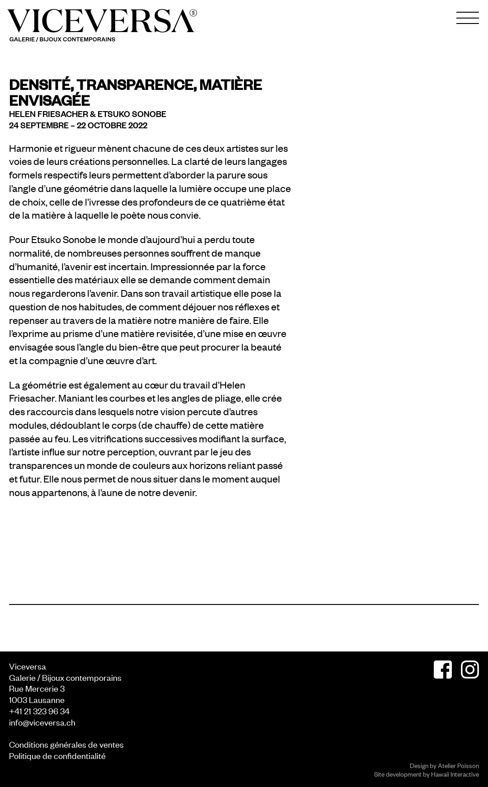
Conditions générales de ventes (66, 744)
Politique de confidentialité (57, 755)
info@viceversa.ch (42, 721)
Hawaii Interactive (455, 773)
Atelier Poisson (458, 765)
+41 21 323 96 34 (39, 710)
